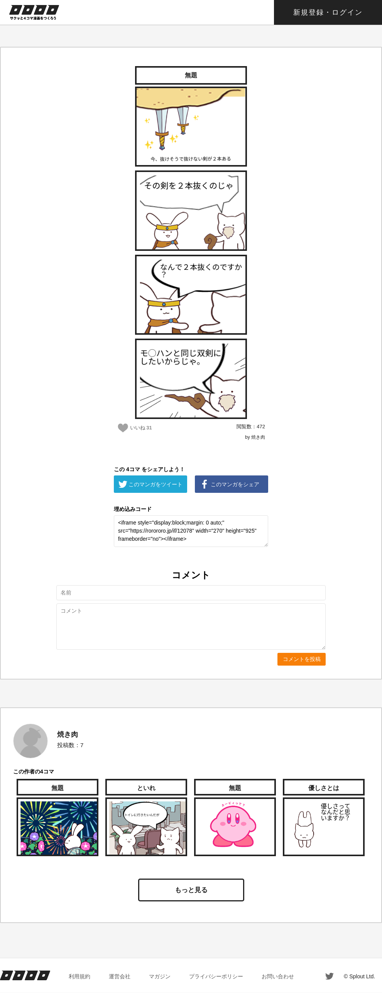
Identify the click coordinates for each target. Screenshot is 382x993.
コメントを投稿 (302, 659)
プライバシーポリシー (216, 976)
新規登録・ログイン (328, 12)
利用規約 (79, 976)
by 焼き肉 (255, 437)
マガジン (160, 976)
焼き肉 (67, 734)
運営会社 (119, 976)
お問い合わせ (278, 976)
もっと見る (191, 890)
